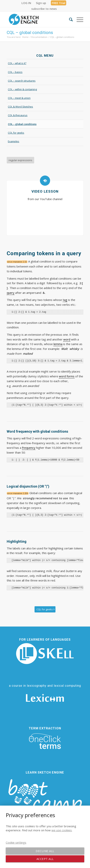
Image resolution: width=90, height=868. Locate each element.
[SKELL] (45, 653)
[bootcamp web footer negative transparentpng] (45, 799)
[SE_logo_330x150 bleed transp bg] (37, 19)
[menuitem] (26, 3)
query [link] (10, 293)
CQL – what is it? (17, 63)
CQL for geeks (16, 132)
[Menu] (78, 19)
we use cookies (61, 830)
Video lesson (45, 191)
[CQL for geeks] (45, 609)
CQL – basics (15, 72)
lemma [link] (58, 344)
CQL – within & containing (22, 89)
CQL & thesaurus (17, 115)
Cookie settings (16, 842)
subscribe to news (44, 9)
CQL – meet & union (19, 98)
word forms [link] (66, 376)
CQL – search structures (22, 80)
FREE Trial (58, 3)
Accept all (45, 859)
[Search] (69, 19)
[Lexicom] (45, 698)
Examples (13, 141)
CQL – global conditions (30, 32)
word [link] (66, 339)
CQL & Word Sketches (20, 106)
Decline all (45, 851)
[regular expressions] (20, 160)
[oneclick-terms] (45, 741)
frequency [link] (28, 448)
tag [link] (65, 300)
